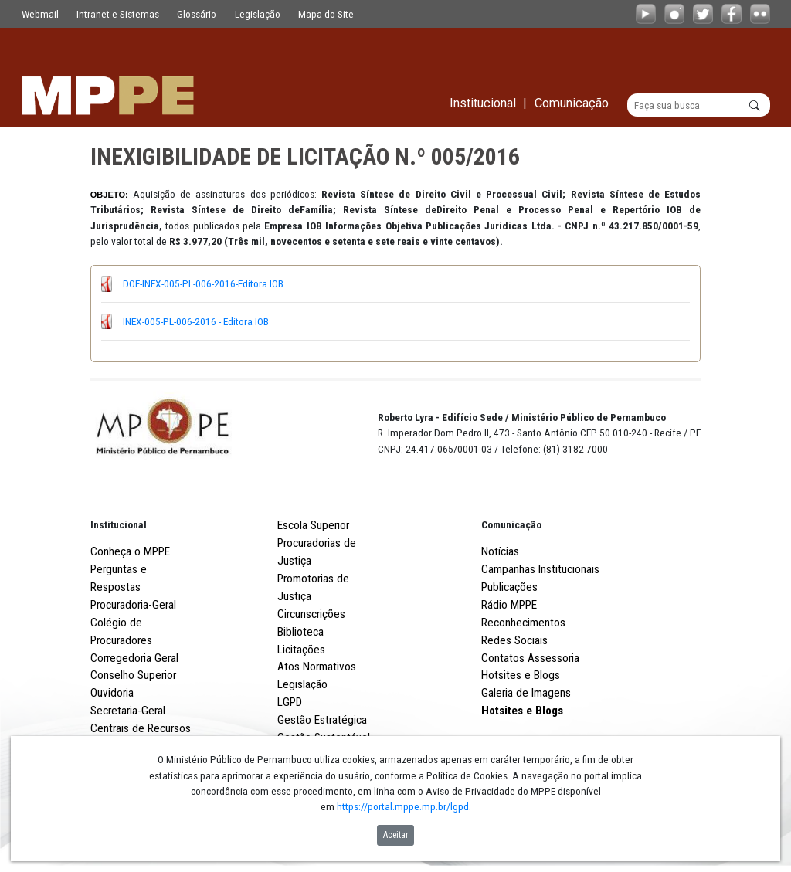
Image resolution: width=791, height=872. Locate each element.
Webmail (40, 14)
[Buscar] (698, 105)
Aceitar (396, 835)
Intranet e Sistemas (117, 14)
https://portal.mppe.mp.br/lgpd (403, 806)
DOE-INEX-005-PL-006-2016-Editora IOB (203, 283)
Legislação (257, 14)
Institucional (118, 524)
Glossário (196, 14)
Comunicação (511, 524)
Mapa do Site (326, 14)
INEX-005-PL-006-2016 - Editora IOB (196, 321)
